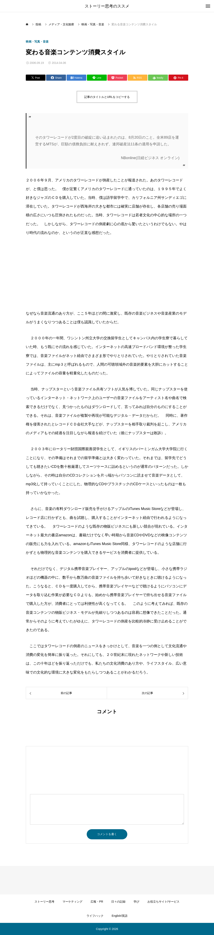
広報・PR (97, 901)
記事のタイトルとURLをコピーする (107, 97)
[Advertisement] (60, 272)
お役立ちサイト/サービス (163, 901)
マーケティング (72, 901)
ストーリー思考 (44, 901)
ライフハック (95, 915)
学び (136, 901)
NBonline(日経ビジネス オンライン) (150, 158)
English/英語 (120, 915)
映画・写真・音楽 (37, 41)
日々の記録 (118, 901)
